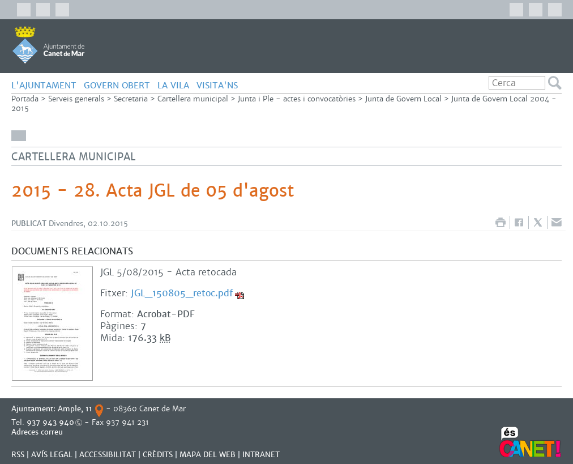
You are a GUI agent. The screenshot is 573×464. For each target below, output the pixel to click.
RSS (17, 454)
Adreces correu (38, 432)
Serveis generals (76, 99)
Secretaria (131, 99)
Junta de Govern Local (403, 99)
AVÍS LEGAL (51, 454)
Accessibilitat (107, 454)
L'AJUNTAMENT (43, 85)
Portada (25, 99)
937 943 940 (50, 422)
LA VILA (173, 85)
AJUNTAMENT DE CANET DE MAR (48, 45)
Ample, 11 (75, 409)
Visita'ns (217, 85)
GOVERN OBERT (117, 85)
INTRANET (261, 454)
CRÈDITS (158, 454)
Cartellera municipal (192, 99)
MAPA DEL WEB (207, 454)
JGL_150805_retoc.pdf (182, 293)
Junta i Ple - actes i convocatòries (297, 99)
